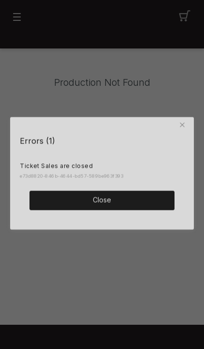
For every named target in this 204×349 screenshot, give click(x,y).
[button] (184, 124)
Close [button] (102, 199)
